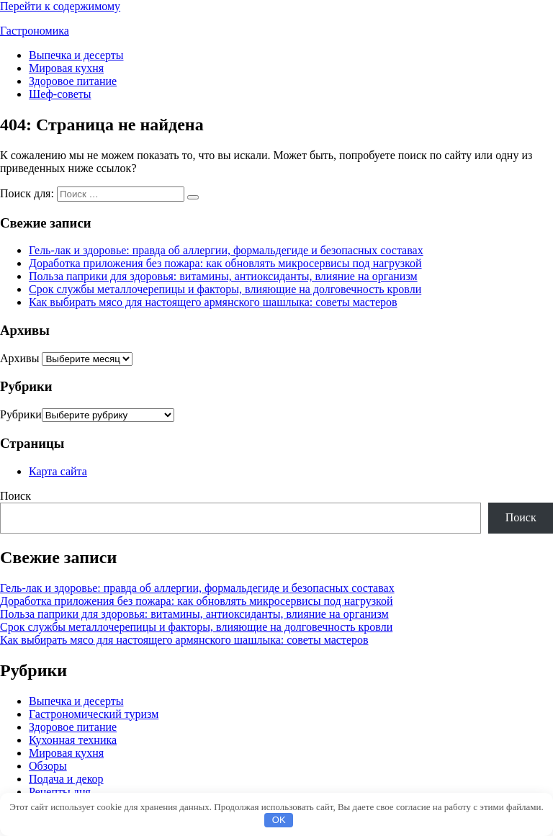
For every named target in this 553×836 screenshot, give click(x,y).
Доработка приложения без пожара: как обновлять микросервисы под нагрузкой (225, 263)
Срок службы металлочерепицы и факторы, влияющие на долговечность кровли (225, 289)
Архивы (19, 358)
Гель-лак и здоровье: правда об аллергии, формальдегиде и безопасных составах (226, 250)
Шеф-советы (60, 94)
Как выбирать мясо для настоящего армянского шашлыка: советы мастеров (213, 302)
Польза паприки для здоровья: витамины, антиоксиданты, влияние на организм (223, 276)
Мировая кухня (66, 68)
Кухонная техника (73, 740)
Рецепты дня (60, 792)
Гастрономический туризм (93, 714)
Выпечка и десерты (76, 55)
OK (279, 819)
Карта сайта (58, 471)
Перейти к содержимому (60, 6)
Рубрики (21, 414)
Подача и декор (66, 779)
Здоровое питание (73, 81)
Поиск (15, 496)
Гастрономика (34, 30)
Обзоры (48, 766)
